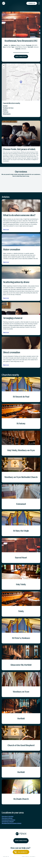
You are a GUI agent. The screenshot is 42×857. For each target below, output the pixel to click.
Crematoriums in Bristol (8, 820)
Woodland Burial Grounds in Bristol (11, 823)
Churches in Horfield (7, 816)
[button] (21, 82)
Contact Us (31, 3)
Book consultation (21, 56)
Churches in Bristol (7, 818)
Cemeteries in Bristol (8, 821)
